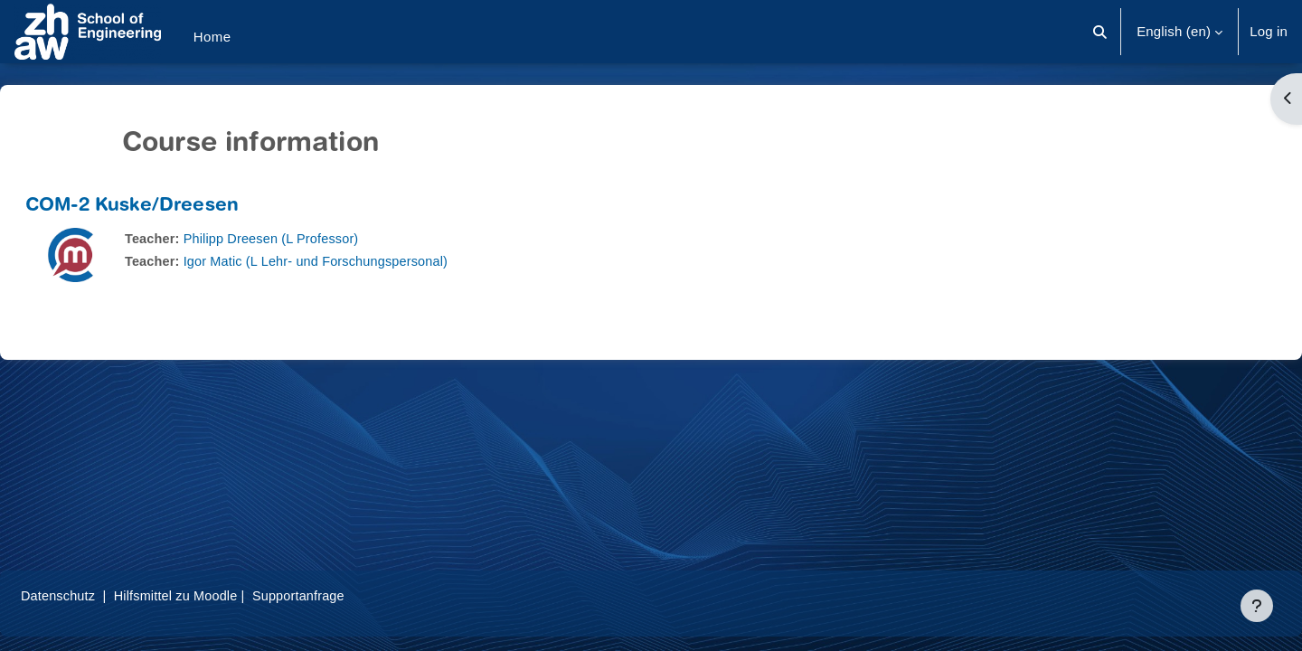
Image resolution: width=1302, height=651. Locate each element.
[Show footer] (1257, 606)
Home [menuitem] (212, 36)
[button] (1100, 31)
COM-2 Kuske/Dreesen (175, 206)
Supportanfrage (352, 595)
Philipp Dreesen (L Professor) (319, 238)
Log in (1269, 31)
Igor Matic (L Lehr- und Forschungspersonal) (366, 261)
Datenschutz (102, 595)
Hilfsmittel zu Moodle (225, 595)
